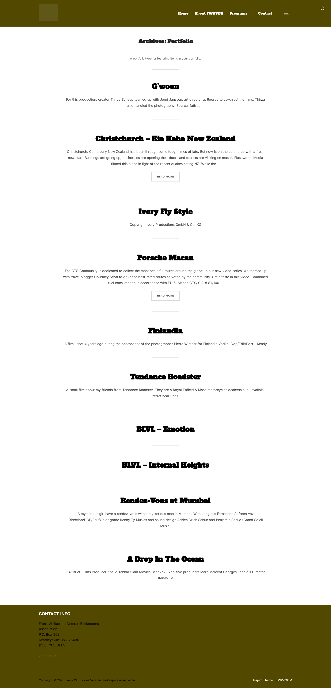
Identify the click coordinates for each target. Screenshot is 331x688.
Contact (265, 13)
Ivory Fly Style (165, 211)
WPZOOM (285, 680)
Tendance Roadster (165, 376)
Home (183, 13)
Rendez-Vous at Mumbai (165, 500)
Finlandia (165, 330)
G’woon (165, 86)
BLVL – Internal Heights (165, 464)
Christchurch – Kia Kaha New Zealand (165, 138)
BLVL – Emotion (165, 428)
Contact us (47, 655)
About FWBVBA (209, 13)
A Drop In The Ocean (165, 558)
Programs (241, 13)
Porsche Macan (165, 257)
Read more (168, 176)
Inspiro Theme (263, 680)
